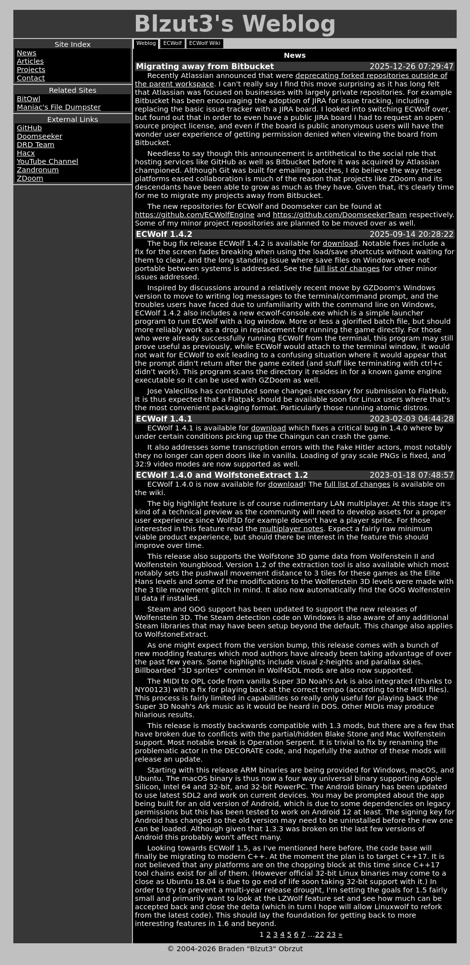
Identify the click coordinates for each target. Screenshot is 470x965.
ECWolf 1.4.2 (164, 234)
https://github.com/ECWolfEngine (195, 214)
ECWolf (172, 43)
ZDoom (30, 178)
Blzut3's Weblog (235, 24)
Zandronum (38, 169)
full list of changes (347, 268)
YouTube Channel (47, 161)
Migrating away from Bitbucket (205, 66)
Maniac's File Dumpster (59, 107)
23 (331, 934)
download (340, 243)
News (27, 52)
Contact (31, 78)
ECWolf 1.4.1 (164, 419)
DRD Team (35, 144)
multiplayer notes (292, 528)
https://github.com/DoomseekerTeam (340, 214)
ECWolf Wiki (204, 43)
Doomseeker (39, 136)
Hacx (26, 153)
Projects (31, 69)
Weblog (146, 43)
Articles (30, 61)
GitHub (29, 127)
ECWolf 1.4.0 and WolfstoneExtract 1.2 (222, 475)
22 (320, 934)
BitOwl (28, 98)
